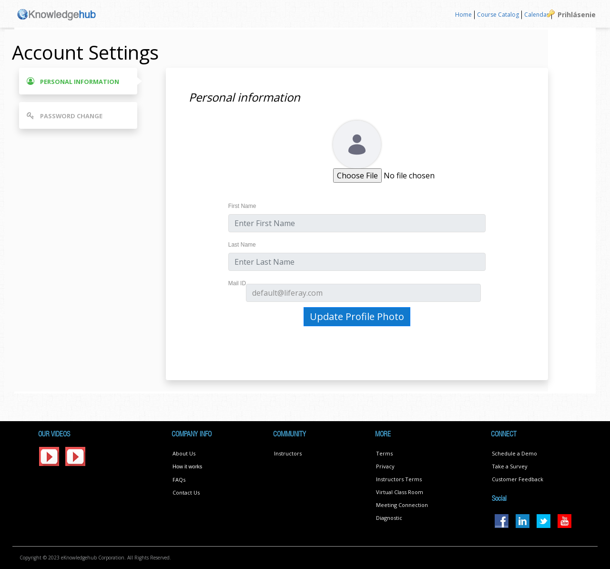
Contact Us (186, 492)
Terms (384, 453)
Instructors (288, 453)
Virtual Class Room (399, 492)
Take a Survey (510, 466)
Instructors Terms (399, 479)
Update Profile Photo (357, 316)
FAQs (179, 479)
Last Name (242, 244)
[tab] (78, 81)
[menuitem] (464, 15)
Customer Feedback (517, 479)
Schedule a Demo (514, 453)
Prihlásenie (577, 14)
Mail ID (237, 283)
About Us (184, 453)
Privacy (385, 466)
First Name (242, 206)
